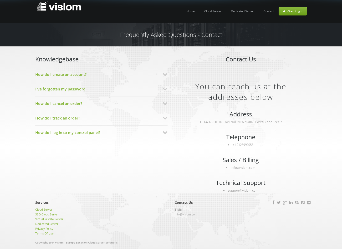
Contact (269, 11)
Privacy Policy (44, 229)
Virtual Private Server (49, 219)
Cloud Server (212, 11)
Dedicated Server (242, 11)
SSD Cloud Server (47, 214)
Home (191, 11)
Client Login (292, 11)
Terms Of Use (44, 233)
